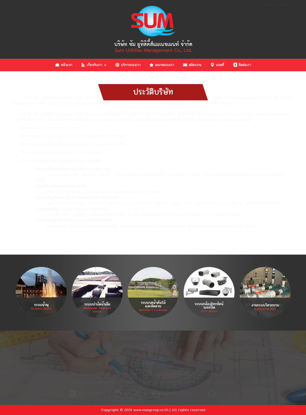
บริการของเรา (127, 64)
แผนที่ (217, 64)
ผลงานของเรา (161, 64)
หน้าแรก (63, 64)
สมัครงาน (192, 64)
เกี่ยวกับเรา (93, 64)
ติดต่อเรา (242, 64)
